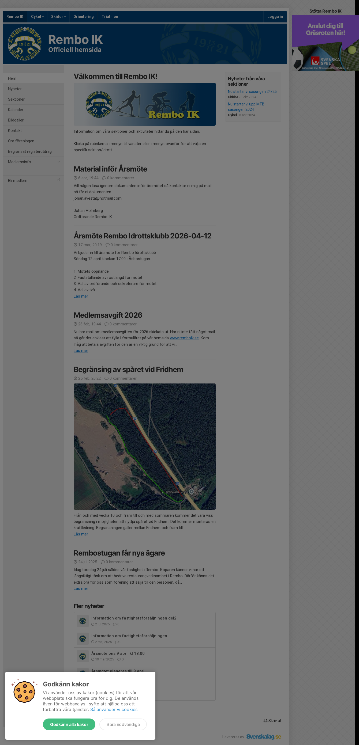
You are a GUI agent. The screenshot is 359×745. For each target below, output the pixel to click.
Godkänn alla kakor (69, 724)
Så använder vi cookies (113, 709)
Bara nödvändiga (123, 724)
